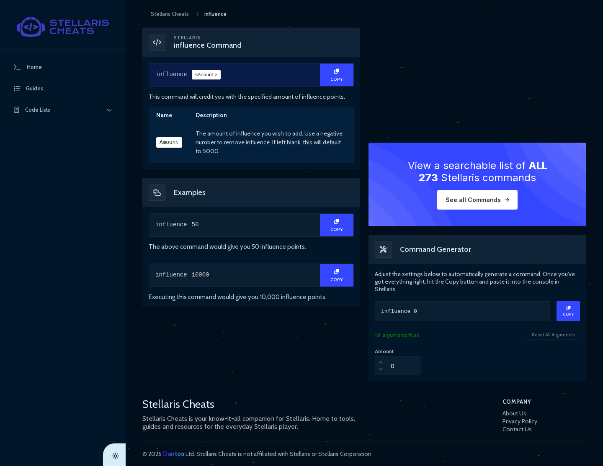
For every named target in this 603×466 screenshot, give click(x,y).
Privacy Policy (519, 421)
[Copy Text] (336, 75)
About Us (514, 413)
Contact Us (517, 429)
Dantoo (173, 453)
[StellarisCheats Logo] (62, 27)
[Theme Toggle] (114, 454)
